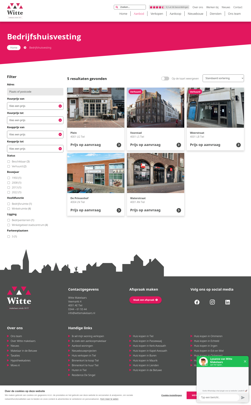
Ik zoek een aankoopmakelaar (89, 341)
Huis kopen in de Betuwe (147, 370)
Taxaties (15, 355)
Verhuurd (16, 166)
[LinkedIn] (227, 302)
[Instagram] (212, 302)
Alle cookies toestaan (228, 395)
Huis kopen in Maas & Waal (210, 365)
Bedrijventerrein (20, 220)
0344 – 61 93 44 (77, 309)
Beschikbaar (18, 161)
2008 (14, 182)
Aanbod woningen (82, 345)
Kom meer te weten (109, 399)
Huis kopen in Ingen (205, 345)
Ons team (16, 336)
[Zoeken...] (130, 7)
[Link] (15, 10)
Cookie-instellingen (171, 395)
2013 (14, 187)
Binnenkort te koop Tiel (85, 360)
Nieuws (15, 345)
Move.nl (15, 365)
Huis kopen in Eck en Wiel (209, 350)
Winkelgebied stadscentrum (27, 225)
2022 (14, 192)
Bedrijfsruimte (19, 204)
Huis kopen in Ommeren (208, 336)
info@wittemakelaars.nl (81, 313)
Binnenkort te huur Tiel (85, 365)
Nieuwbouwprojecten (84, 350)
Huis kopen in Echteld (206, 341)
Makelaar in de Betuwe (24, 350)
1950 (14, 178)
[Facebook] (196, 302)
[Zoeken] (117, 7)
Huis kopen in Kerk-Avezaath (149, 345)
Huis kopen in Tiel (143, 336)
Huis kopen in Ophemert (208, 355)
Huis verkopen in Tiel (84, 355)
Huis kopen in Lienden (146, 365)
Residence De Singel (83, 375)
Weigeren (198, 395)
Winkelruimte (19, 208)
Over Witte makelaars (23, 341)
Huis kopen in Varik (205, 360)
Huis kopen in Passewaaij (147, 341)
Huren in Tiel (79, 370)
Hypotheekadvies (20, 360)
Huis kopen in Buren (144, 355)
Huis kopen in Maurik (145, 360)
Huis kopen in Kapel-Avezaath (150, 350)
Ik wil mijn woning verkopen (88, 336)
